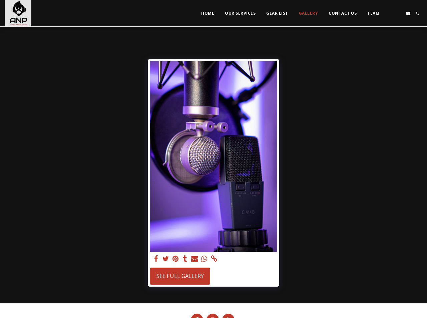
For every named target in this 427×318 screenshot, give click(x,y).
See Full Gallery (180, 276)
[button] (389, 13)
